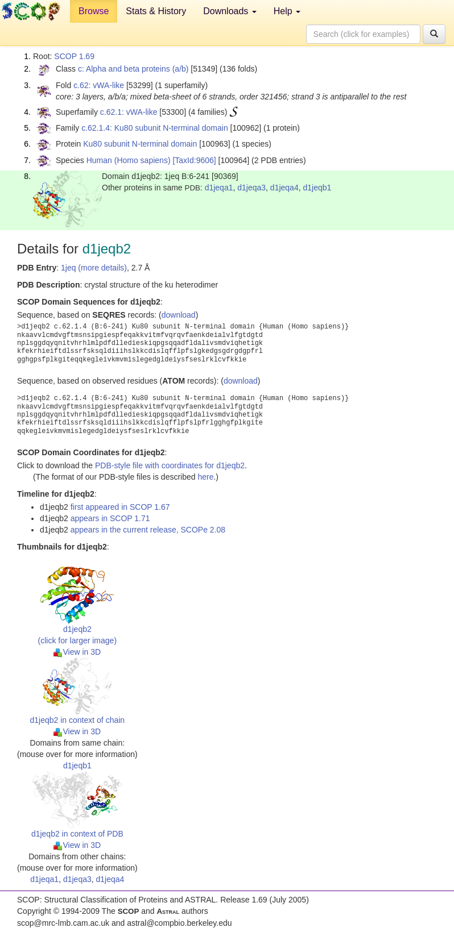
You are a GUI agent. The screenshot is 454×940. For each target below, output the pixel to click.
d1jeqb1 (317, 187)
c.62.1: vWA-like (129, 112)
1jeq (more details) (94, 267)
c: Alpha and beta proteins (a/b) (133, 68)
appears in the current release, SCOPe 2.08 (148, 529)
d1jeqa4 (284, 187)
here (205, 476)
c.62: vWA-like (98, 85)
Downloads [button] (230, 11)
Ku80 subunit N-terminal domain (140, 143)
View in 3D (77, 651)
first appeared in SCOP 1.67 (120, 506)
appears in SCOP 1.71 (110, 518)
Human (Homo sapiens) (128, 160)
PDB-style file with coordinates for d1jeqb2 (170, 465)
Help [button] (287, 11)
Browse (94, 11)
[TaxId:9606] (194, 160)
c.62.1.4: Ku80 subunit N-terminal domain (154, 127)
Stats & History (156, 11)
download (179, 314)
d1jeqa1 (219, 187)
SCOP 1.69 (74, 56)
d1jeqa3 (251, 187)
